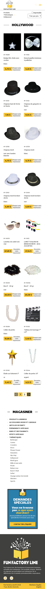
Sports (12, 481)
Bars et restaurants (17, 431)
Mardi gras (14, 460)
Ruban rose (14, 468)
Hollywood (7, 17)
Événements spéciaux (18, 428)
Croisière (13, 445)
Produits (7, 13)
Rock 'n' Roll (14, 471)
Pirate (12, 466)
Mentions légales (35, 585)
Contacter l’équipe (22, 524)
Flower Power (15, 450)
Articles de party (16, 425)
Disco (12, 448)
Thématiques (8, 15)
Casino (12, 442)
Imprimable (37, 13)
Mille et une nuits (16, 463)
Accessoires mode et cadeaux (21, 422)
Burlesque (13, 440)
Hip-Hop (13, 455)
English (38, 587)
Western (13, 478)
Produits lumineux (17, 419)
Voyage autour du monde (19, 476)
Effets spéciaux (15, 434)
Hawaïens (13, 453)
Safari (12, 473)
